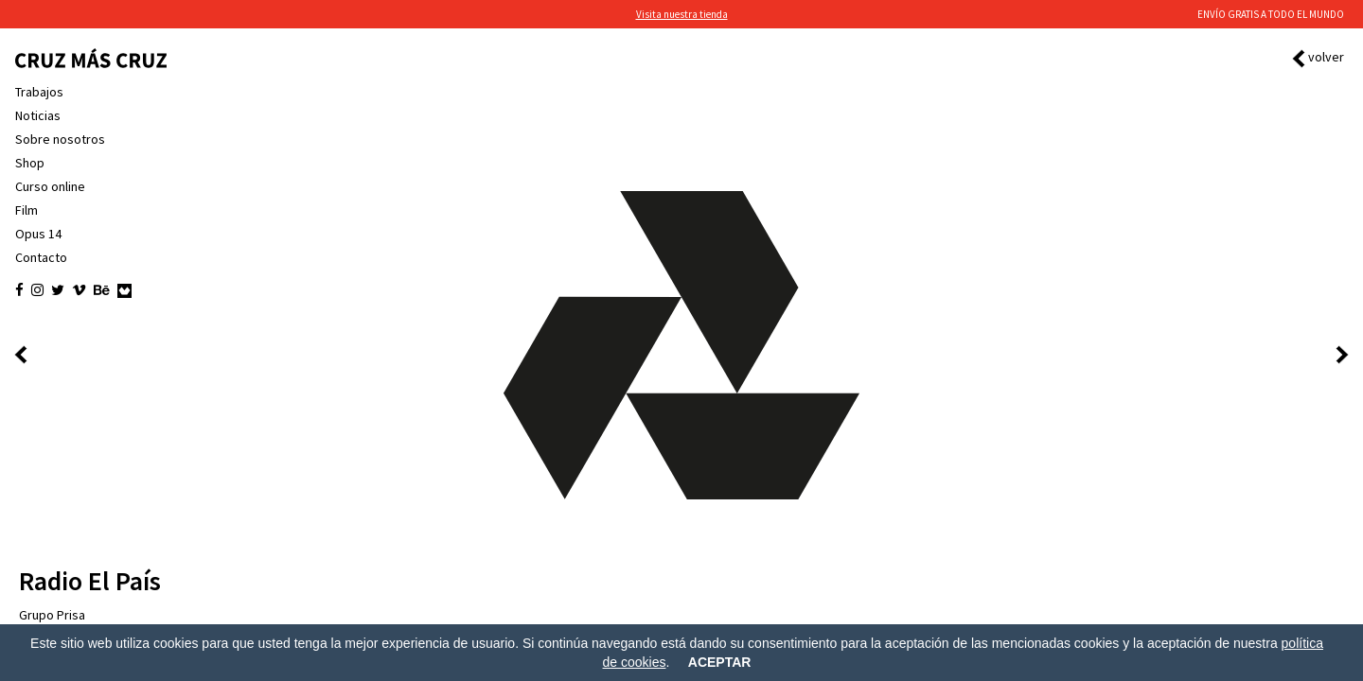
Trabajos (39, 91)
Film (26, 209)
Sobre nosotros (60, 139)
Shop (29, 162)
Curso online (50, 186)
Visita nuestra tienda (682, 14)
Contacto (41, 257)
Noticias (38, 115)
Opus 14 (38, 233)
